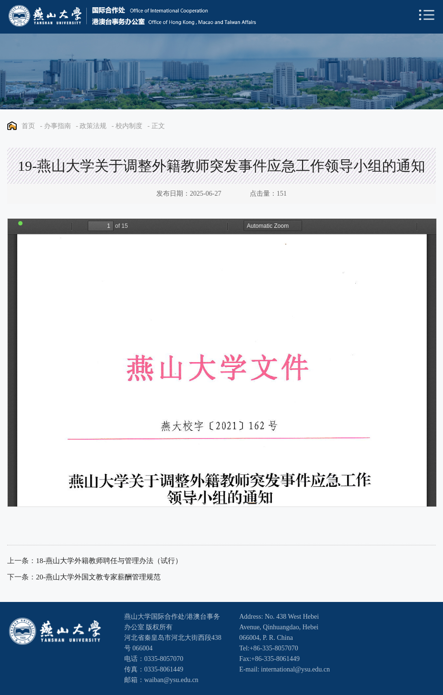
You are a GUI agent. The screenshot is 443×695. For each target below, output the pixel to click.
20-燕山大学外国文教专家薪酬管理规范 (98, 577)
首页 (28, 126)
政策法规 (93, 126)
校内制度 (129, 126)
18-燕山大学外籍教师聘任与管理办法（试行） (109, 561)
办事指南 (57, 126)
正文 (158, 126)
